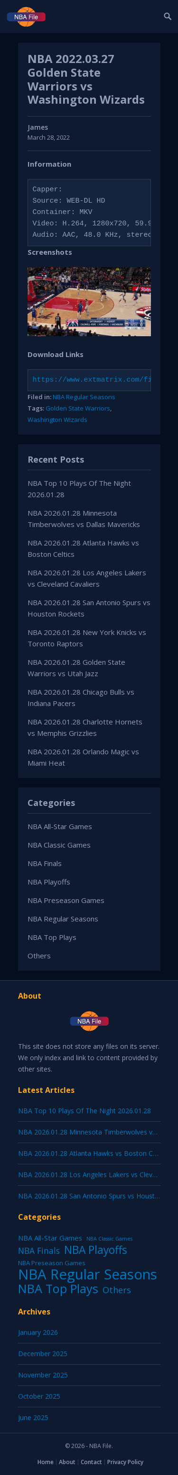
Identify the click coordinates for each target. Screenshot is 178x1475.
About (67, 1462)
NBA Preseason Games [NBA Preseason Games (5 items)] (51, 1263)
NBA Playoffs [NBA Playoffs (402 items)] (95, 1250)
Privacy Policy (125, 1462)
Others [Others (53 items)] (117, 1290)
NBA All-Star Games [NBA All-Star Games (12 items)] (50, 1238)
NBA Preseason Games (66, 900)
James (38, 127)
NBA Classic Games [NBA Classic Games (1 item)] (109, 1238)
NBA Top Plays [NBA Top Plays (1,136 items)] (58, 1288)
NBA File (100, 1446)
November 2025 (43, 1374)
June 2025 (33, 1417)
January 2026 (38, 1332)
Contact (91, 1462)
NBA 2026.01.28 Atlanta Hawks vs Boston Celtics (93, 1153)
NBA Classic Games (59, 844)
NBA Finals (45, 863)
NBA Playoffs (49, 881)
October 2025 (39, 1396)
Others (39, 955)
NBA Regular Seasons (84, 397)
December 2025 (42, 1353)
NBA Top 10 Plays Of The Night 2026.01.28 (84, 1110)
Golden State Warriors (78, 408)
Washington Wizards (57, 419)
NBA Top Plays (52, 937)
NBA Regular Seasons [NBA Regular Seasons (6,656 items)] (87, 1274)
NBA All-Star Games (60, 826)
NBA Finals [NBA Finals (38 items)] (39, 1250)
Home (45, 1462)
